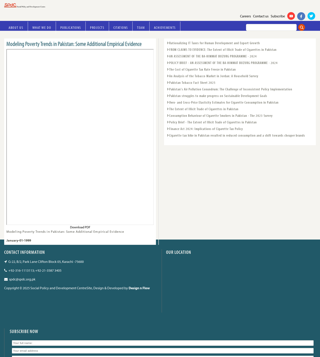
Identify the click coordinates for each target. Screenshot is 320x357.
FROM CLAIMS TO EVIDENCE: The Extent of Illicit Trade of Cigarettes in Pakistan (223, 49)
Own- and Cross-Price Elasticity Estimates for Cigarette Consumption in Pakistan (224, 102)
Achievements (165, 27)
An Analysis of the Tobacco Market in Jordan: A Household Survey (213, 76)
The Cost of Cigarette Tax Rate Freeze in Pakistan (202, 69)
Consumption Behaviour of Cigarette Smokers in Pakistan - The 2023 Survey (221, 115)
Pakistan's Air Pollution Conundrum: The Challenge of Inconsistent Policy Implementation (230, 89)
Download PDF (80, 227)
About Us (16, 27)
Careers (245, 16)
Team (141, 27)
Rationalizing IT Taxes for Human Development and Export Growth (214, 43)
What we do (41, 27)
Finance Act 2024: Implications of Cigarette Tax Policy (206, 128)
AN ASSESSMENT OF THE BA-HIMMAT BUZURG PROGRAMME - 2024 (213, 56)
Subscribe (278, 16)
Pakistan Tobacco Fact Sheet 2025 (192, 82)
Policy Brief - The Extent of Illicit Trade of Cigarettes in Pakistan (213, 122)
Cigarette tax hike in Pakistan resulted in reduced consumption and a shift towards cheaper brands (237, 135)
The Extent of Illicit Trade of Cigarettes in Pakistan (204, 109)
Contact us (260, 16)
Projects (97, 27)
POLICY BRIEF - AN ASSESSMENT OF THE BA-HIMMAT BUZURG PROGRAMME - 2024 (223, 62)
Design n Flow (139, 288)
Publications (70, 27)
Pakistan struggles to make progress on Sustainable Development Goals (218, 95)
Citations (120, 27)
